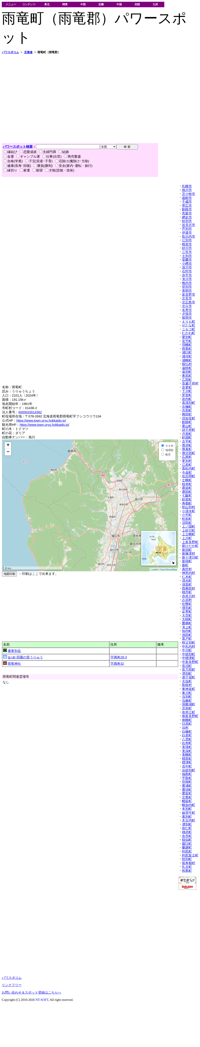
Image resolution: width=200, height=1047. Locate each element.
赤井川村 (188, 596)
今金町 (187, 472)
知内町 (187, 631)
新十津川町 (190, 557)
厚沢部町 (188, 453)
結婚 (64, 152)
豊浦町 (187, 785)
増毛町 (187, 608)
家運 (25, 170)
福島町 (187, 774)
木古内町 (188, 820)
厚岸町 (187, 445)
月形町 (187, 433)
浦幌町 (187, 360)
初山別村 (188, 507)
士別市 (187, 256)
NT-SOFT (41, 999)
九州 (155, 4)
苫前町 (187, 708)
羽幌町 (187, 344)
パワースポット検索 (18, 146)
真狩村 (187, 569)
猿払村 (187, 364)
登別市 (187, 286)
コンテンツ (28, 4)
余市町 (187, 836)
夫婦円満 (47, 152)
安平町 (187, 341)
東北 (47, 4)
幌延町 (187, 801)
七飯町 (187, 495)
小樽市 (187, 263)
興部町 (187, 414)
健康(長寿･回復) (17, 166)
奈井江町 (188, 712)
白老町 (187, 735)
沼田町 (187, 522)
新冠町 (187, 550)
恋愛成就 (28, 152)
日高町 (187, 723)
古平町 (187, 441)
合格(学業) (13, 161)
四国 (137, 4)
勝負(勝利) (43, 166)
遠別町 (187, 371)
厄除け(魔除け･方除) (72, 161)
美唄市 (187, 290)
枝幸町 (187, 484)
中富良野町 (190, 662)
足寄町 (187, 611)
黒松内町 (188, 468)
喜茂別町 (188, 402)
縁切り (10, 170)
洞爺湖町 (188, 704)
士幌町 (187, 480)
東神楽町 (188, 689)
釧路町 (187, 422)
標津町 (187, 762)
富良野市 (188, 294)
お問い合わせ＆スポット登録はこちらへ (31, 992)
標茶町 (187, 758)
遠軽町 (187, 368)
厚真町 (187, 449)
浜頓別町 (188, 770)
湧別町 (187, 824)
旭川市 (187, 190)
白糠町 (187, 731)
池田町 (187, 635)
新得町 (187, 561)
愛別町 (187, 337)
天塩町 (187, 681)
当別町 (187, 696)
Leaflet (154, 569)
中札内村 (188, 646)
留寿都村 (188, 863)
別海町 (187, 781)
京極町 (187, 406)
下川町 (187, 391)
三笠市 (187, 252)
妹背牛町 (188, 812)
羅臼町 (187, 843)
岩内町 (187, 399)
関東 (65, 4)
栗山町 (187, 426)
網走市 (187, 217)
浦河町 (187, 356)
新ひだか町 (190, 546)
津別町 (187, 673)
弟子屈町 (188, 677)
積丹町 (187, 592)
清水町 (187, 580)
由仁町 (187, 828)
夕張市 (187, 313)
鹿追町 (187, 488)
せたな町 (188, 325)
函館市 (187, 198)
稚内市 (187, 283)
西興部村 (188, 588)
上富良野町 (190, 542)
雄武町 (187, 832)
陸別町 (187, 859)
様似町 (187, 839)
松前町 (187, 519)
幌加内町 (188, 805)
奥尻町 (187, 375)
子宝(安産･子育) (39, 161)
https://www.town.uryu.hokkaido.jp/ (41, 420)
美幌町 (187, 754)
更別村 (187, 461)
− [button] (8, 452)
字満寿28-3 (118, 657)
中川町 (187, 650)
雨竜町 (187, 348)
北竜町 (187, 797)
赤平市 (187, 275)
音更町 (187, 387)
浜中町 (187, 766)
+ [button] (8, 445)
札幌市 (187, 186)
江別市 (187, 240)
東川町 (187, 693)
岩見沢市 (188, 225)
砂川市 (187, 248)
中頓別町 (188, 654)
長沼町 (187, 666)
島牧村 (187, 685)
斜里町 (187, 499)
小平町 (187, 515)
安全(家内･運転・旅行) (74, 166)
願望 (38, 170)
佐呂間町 (188, 476)
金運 (9, 156)
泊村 (185, 727)
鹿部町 (187, 491)
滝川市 (187, 279)
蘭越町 (187, 847)
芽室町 (187, 395)
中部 (83, 4)
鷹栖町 (187, 623)
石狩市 (187, 271)
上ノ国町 (188, 526)
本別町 (187, 808)
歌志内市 (188, 236)
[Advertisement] (41, 98)
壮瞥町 (187, 604)
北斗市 (187, 306)
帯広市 (187, 205)
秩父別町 (188, 642)
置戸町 (187, 638)
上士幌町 (188, 534)
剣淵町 (187, 437)
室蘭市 (187, 259)
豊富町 (187, 793)
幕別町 (187, 816)
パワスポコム (12, 978)
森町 (185, 565)
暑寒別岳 (14, 651)
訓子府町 (188, 430)
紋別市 (187, 221)
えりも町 (188, 321)
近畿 (101, 4)
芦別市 (187, 228)
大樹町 (187, 619)
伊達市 (187, 232)
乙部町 (187, 379)
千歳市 (187, 201)
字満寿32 (117, 663)
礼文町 (187, 867)
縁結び (10, 152)
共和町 (187, 410)
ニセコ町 (188, 329)
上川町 (187, 538)
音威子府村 (190, 383)
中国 (119, 4)
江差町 (187, 464)
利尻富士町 (190, 855)
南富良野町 (190, 716)
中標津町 (188, 658)
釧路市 (187, 209)
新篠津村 (188, 553)
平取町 (187, 778)
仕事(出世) (52, 156)
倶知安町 (188, 418)
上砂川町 (188, 530)
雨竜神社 (14, 663)
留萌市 (187, 317)
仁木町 (187, 577)
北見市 (187, 298)
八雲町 (187, 739)
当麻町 (187, 700)
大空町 (187, 615)
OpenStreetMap (168, 569)
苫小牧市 (188, 194)
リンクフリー (12, 985)
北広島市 (188, 302)
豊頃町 (187, 789)
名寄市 (187, 310)
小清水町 (188, 511)
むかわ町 (188, 333)
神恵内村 (188, 573)
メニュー (11, 4)
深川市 (187, 267)
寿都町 (187, 503)
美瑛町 (187, 747)
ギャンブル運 (28, 156)
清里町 (187, 584)
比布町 (187, 743)
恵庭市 (187, 213)
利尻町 (187, 851)
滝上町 (187, 627)
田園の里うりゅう (25, 657)
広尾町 (187, 457)
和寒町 (187, 870)
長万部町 (188, 669)
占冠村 (187, 600)
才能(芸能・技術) (59, 170)
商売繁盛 (72, 156)
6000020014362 (30, 412)
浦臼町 (187, 352)
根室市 (187, 244)
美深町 (187, 751)
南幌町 (187, 720)
